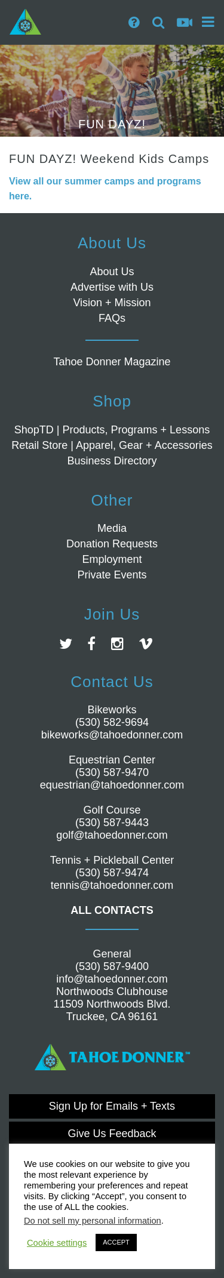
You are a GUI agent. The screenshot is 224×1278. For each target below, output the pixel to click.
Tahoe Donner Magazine (111, 362)
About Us (112, 272)
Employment (112, 559)
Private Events (111, 575)
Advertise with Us (112, 287)
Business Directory (112, 461)
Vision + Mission (112, 303)
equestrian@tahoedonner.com (112, 785)
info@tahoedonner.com (111, 979)
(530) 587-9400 (112, 966)
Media (112, 528)
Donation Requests (112, 544)
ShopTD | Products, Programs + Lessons (112, 430)
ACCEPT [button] (116, 1242)
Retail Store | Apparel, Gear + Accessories (111, 445)
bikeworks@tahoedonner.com (112, 735)
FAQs (112, 318)
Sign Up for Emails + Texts (112, 1106)
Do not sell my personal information (92, 1220)
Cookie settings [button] (57, 1243)
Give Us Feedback (111, 1134)
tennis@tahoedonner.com (112, 885)
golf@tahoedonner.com (111, 835)
